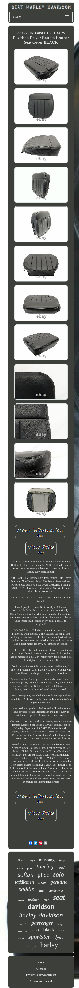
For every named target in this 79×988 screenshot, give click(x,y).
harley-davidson (41, 915)
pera (29, 868)
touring (45, 866)
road (61, 867)
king (60, 924)
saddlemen (24, 882)
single (32, 860)
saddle (26, 889)
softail (26, 874)
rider (21, 938)
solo (58, 874)
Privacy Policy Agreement (41, 974)
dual (41, 890)
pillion (20, 860)
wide (23, 923)
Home (40, 962)
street (35, 930)
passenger (42, 923)
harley (49, 945)
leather (33, 899)
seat (59, 897)
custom (20, 900)
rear (46, 900)
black (48, 929)
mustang (46, 859)
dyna (59, 937)
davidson (41, 906)
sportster (39, 936)
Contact (41, 968)
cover (42, 883)
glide (43, 875)
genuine (58, 882)
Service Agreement (41, 980)
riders (61, 930)
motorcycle (22, 931)
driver (20, 868)
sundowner (56, 890)
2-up (62, 860)
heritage (30, 947)
